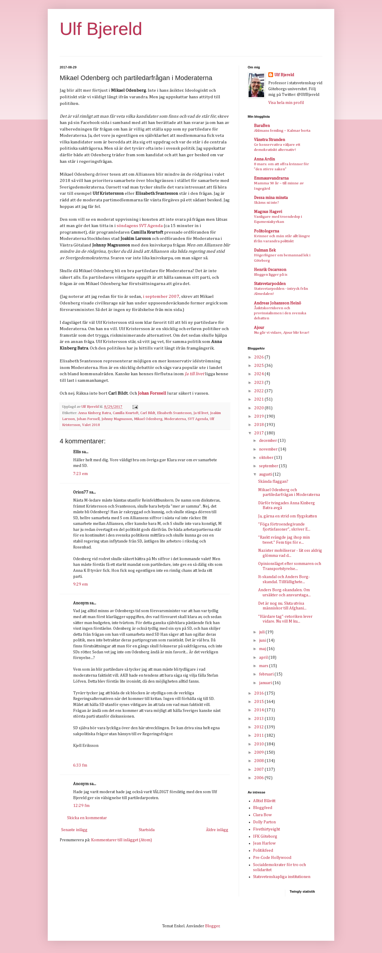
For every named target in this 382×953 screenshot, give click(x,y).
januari (266, 683)
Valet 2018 (91, 425)
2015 (259, 702)
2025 (259, 366)
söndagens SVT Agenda (140, 225)
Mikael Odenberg (148, 419)
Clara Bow (262, 815)
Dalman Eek (265, 250)
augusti (266, 474)
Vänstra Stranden (269, 140)
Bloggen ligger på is (270, 275)
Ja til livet (200, 413)
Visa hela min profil (286, 103)
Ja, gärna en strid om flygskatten (287, 516)
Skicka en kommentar (87, 818)
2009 (259, 752)
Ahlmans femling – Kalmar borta (282, 131)
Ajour (259, 328)
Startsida (147, 830)
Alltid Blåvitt (264, 801)
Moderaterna (175, 419)
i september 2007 (161, 296)
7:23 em (80, 474)
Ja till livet (194, 374)
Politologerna (266, 231)
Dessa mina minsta (271, 198)
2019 (259, 416)
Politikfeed (263, 850)
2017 (259, 433)
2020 (259, 408)
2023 (259, 383)
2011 (259, 735)
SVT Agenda (198, 419)
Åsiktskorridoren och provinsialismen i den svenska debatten (280, 313)
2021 (259, 399)
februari (267, 674)
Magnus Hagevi (268, 212)
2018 (259, 425)
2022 (259, 391)
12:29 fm (81, 806)
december (268, 441)
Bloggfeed (262, 808)
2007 (259, 769)
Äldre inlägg (217, 830)
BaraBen (262, 126)
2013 (259, 719)
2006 (259, 778)
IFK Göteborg (265, 836)
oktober (266, 458)
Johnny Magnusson (116, 419)
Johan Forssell (152, 393)
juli (262, 632)
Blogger (212, 926)
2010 (259, 744)
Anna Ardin (264, 159)
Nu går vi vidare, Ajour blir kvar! (281, 333)
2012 (259, 727)
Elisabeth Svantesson (174, 413)
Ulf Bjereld (101, 29)
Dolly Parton (264, 822)
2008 (259, 761)
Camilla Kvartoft (125, 413)
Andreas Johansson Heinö (277, 303)
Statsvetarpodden (270, 284)
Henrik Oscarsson (270, 270)
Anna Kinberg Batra (94, 413)
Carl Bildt (147, 413)
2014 (259, 710)
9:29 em (80, 584)
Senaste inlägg (74, 830)
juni (263, 640)
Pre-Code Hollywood (272, 858)
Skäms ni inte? (266, 203)
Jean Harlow (264, 843)
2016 (259, 693)
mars (264, 666)
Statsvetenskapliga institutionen (281, 877)
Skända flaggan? (273, 481)
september (269, 466)
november (268, 449)
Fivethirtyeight (266, 829)
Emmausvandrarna (271, 178)
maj (263, 649)
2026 (259, 357)
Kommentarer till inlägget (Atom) (121, 840)
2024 (259, 374)
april (264, 657)
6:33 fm (80, 765)
